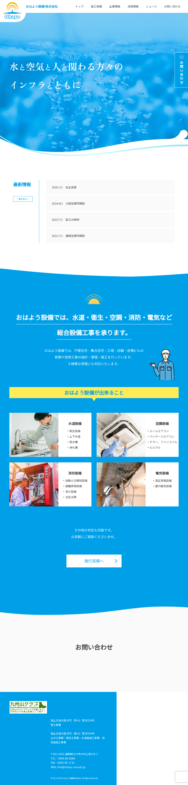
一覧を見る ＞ (23, 198)
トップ (79, 6)
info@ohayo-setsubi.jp (71, 767)
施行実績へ (94, 561)
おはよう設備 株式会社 (42, 6)
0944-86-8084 (66, 758)
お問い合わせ (172, 6)
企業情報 (114, 6)
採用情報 (133, 6)
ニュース (151, 6)
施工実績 (96, 6)
